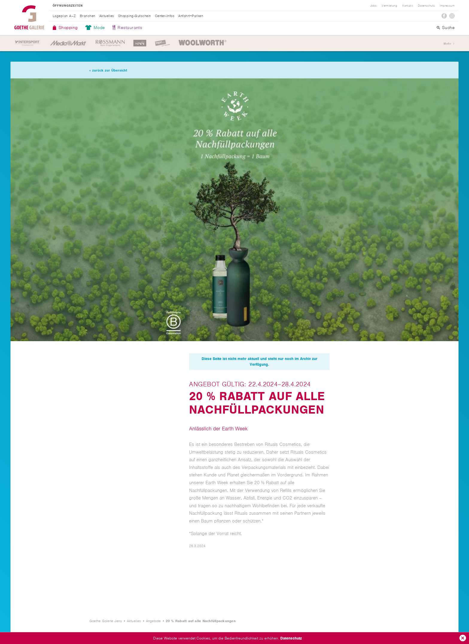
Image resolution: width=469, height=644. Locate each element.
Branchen (87, 16)
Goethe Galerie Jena (29, 17)
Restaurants (130, 27)
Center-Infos (165, 16)
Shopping (68, 27)
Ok (462, 638)
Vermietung (389, 5)
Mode (99, 27)
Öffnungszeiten (68, 5)
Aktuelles (106, 16)
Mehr (447, 43)
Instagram (452, 16)
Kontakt (407, 5)
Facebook (444, 16)
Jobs (373, 5)
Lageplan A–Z (64, 16)
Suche (448, 27)
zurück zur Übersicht (109, 70)
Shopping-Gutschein (134, 16)
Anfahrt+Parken (190, 16)
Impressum (447, 5)
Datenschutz (291, 638)
